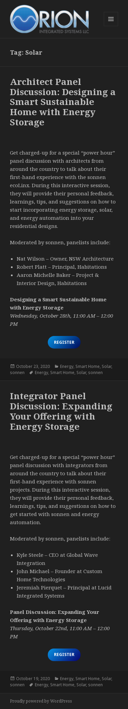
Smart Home (87, 366)
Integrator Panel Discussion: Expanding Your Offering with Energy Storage (61, 411)
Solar (106, 366)
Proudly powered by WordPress (41, 701)
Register (64, 342)
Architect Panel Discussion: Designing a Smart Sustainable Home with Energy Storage (63, 101)
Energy (66, 366)
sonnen (17, 372)
